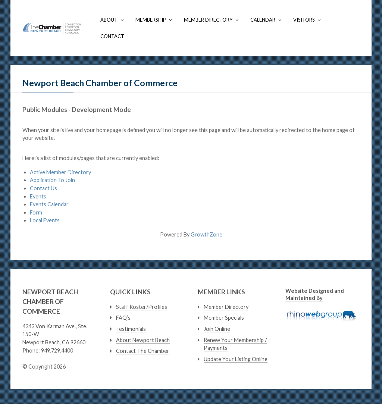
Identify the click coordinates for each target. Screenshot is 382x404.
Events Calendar (49, 204)
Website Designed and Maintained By (314, 294)
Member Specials (224, 317)
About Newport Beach (143, 340)
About (109, 20)
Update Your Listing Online (235, 359)
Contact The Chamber (142, 351)
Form (36, 212)
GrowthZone (206, 234)
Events (38, 196)
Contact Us (43, 188)
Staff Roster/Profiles (141, 307)
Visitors (304, 20)
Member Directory (208, 20)
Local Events (45, 220)
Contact (112, 36)
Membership (150, 20)
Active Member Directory (60, 172)
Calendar (262, 20)
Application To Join (52, 180)
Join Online (217, 329)
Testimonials (131, 329)
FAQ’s (123, 317)
